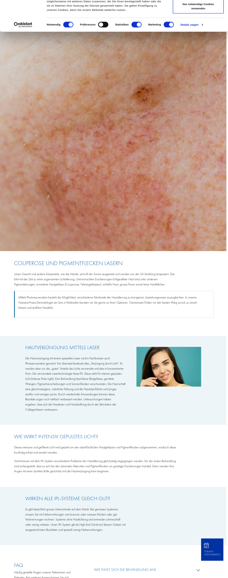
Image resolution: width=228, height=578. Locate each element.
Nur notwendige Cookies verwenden (198, 34)
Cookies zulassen (198, 9)
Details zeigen (189, 53)
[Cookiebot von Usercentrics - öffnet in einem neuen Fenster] (23, 53)
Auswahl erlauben (198, 21)
